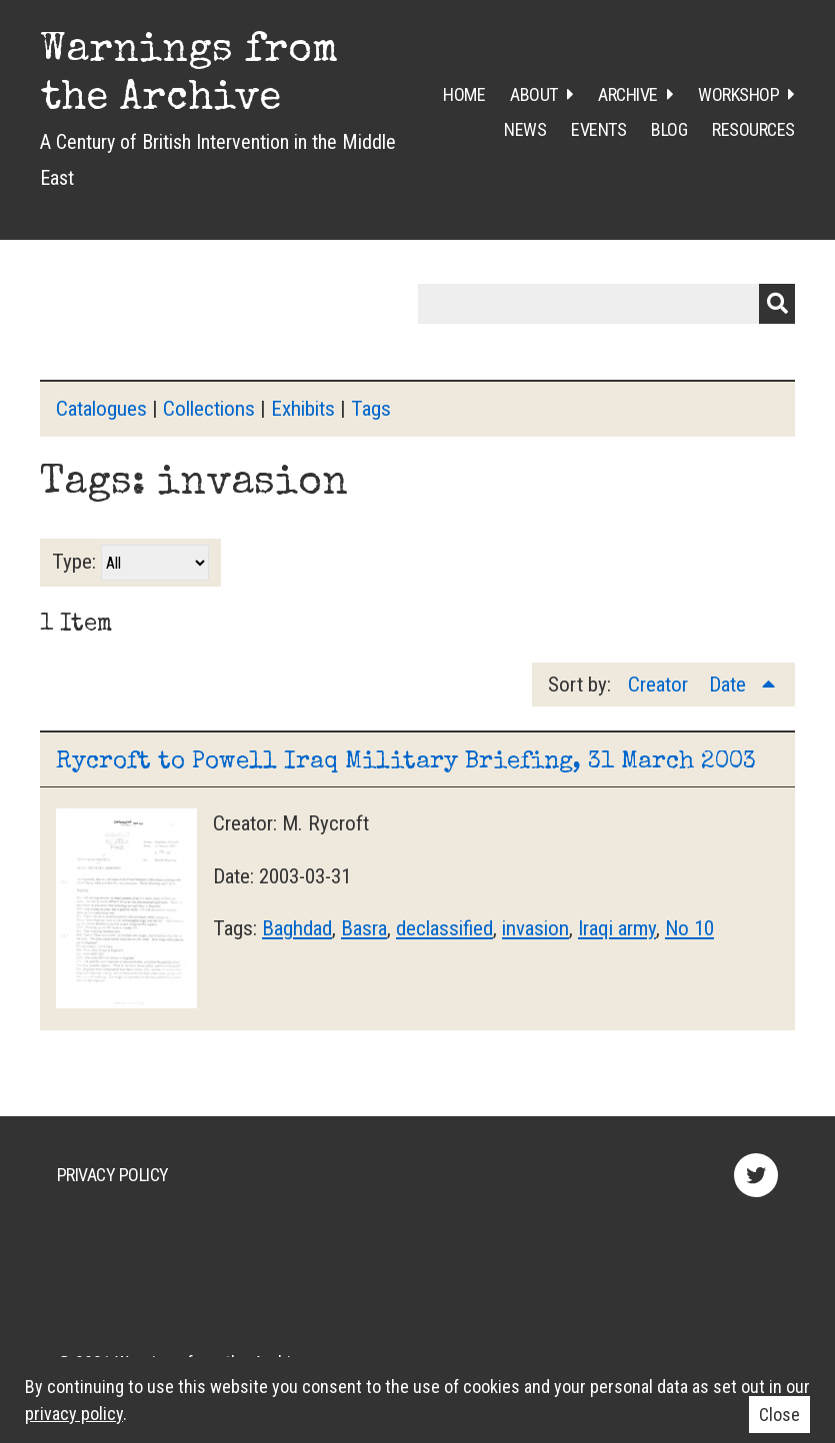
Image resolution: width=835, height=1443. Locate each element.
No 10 (689, 928)
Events (598, 129)
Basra (364, 928)
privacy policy (74, 1413)
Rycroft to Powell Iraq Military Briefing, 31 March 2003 (406, 762)
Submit (777, 304)
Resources (753, 129)
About (534, 94)
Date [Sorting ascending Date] (730, 685)
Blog (669, 129)
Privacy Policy (113, 1174)
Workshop (738, 94)
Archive (628, 94)
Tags (371, 409)
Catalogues (101, 409)
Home (464, 94)
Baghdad (297, 928)
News (525, 129)
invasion (535, 928)
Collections (209, 409)
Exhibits (303, 409)
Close (779, 1414)
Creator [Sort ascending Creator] (660, 685)
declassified (444, 928)
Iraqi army (617, 928)
